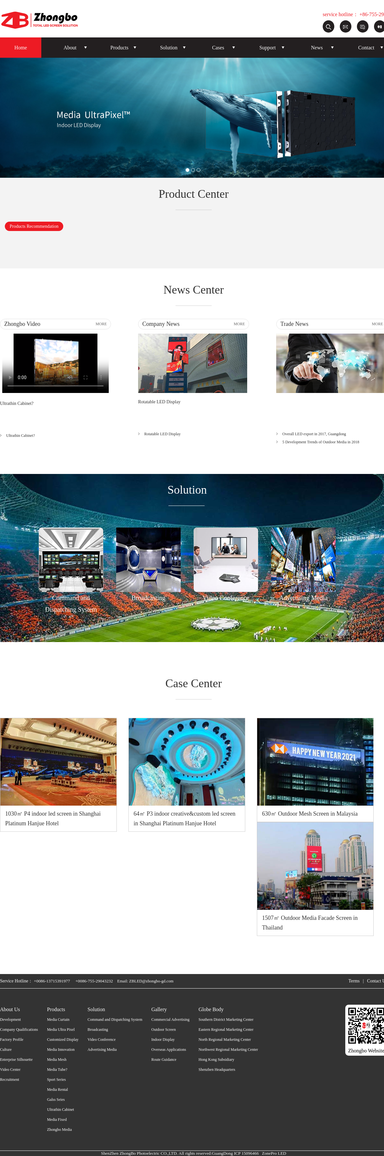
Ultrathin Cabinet (60, 1109)
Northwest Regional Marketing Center (228, 1049)
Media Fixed (57, 1119)
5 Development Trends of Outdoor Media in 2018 (320, 442)
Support (267, 47)
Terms (354, 981)
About (70, 47)
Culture (6, 1049)
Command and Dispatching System (114, 1019)
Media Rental (57, 1089)
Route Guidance (164, 1059)
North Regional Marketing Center (224, 1039)
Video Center (10, 1069)
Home (20, 47)
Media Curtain (58, 1019)
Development (10, 1019)
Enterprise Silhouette (16, 1059)
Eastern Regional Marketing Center (225, 1029)
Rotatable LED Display (159, 401)
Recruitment (9, 1079)
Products (119, 47)
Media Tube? (57, 1069)
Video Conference (101, 1039)
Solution (168, 47)
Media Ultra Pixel (61, 1029)
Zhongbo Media (59, 1129)
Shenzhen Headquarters (216, 1069)
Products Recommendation (34, 226)
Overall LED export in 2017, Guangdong (314, 434)
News (317, 47)
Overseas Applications (168, 1049)
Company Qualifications (19, 1029)
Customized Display (63, 1039)
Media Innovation (61, 1049)
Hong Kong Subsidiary (216, 1059)
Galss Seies (56, 1099)
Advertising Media (101, 1049)
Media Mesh (56, 1059)
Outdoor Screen (163, 1029)
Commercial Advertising (170, 1019)
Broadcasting (97, 1029)
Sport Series (56, 1079)
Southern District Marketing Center (225, 1019)
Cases (218, 47)
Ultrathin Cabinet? (17, 403)
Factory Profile (11, 1039)
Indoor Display (163, 1039)
